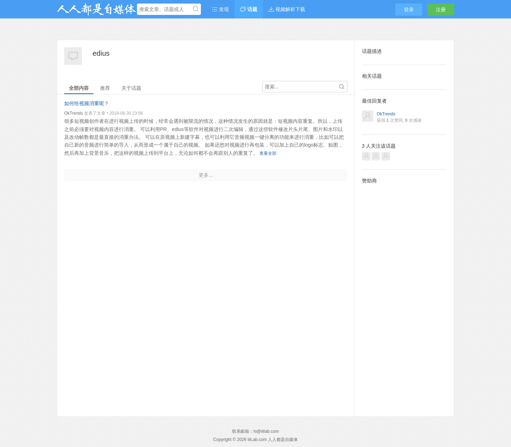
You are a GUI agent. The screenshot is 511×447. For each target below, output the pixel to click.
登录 (409, 9)
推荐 (105, 88)
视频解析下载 (287, 9)
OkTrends (73, 113)
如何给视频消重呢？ (86, 103)
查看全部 (267, 153)
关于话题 (131, 88)
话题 (248, 9)
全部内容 (79, 88)
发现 (220, 9)
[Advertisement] (404, 294)
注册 (441, 9)
